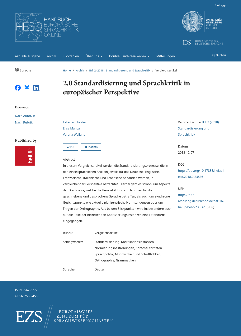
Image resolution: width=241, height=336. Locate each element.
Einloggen (220, 5)
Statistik (91, 147)
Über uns (92, 56)
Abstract (69, 159)
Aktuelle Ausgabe (26, 56)
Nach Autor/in (25, 116)
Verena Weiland (74, 134)
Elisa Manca (71, 128)
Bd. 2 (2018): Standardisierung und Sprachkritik (119, 70)
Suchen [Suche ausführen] (221, 55)
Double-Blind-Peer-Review (127, 56)
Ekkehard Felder (74, 122)
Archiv (50, 56)
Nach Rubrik (24, 122)
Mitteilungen (165, 56)
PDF (70, 147)
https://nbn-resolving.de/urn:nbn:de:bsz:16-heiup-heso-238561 (201, 201)
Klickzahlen (70, 56)
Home (67, 70)
